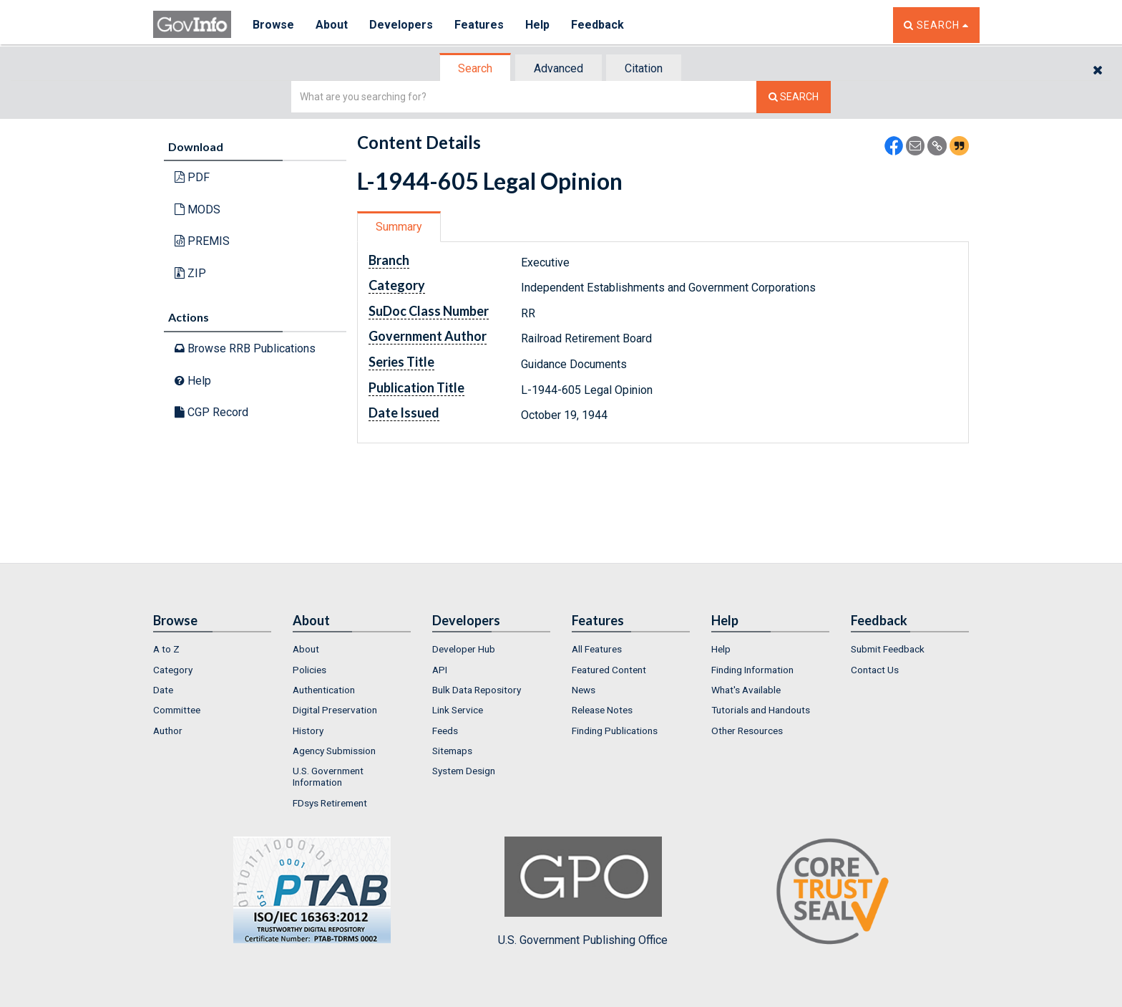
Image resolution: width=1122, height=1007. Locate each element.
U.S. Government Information (328, 776)
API (439, 669)
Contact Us (875, 669)
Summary (399, 226)
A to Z (166, 649)
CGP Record (211, 412)
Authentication (324, 689)
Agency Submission (334, 750)
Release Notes (602, 710)
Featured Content (609, 669)
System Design (463, 770)
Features (479, 25)
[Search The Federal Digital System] (793, 97)
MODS (197, 209)
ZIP (190, 273)
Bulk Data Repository (476, 689)
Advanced (558, 68)
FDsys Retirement (330, 803)
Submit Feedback (888, 649)
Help (537, 25)
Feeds (445, 730)
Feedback (597, 25)
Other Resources (747, 730)
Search (475, 68)
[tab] (475, 68)
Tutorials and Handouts (760, 710)
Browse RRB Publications (245, 348)
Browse (273, 25)
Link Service (457, 710)
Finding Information (752, 669)
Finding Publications (615, 730)
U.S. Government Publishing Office (583, 892)
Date (163, 689)
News (583, 689)
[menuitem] (212, 649)
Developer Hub (463, 649)
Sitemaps (452, 750)
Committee (176, 710)
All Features (597, 649)
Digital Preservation (335, 710)
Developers (401, 25)
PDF (192, 177)
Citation (644, 68)
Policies (309, 669)
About (332, 25)
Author (167, 730)
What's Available (746, 689)
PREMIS (202, 241)
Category (172, 669)
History (308, 730)
